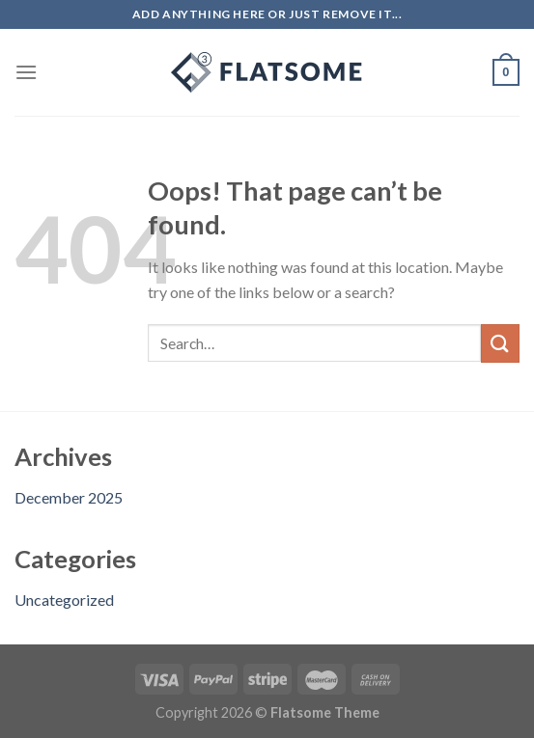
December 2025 (68, 497)
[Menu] (26, 72)
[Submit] (500, 343)
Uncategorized (64, 599)
